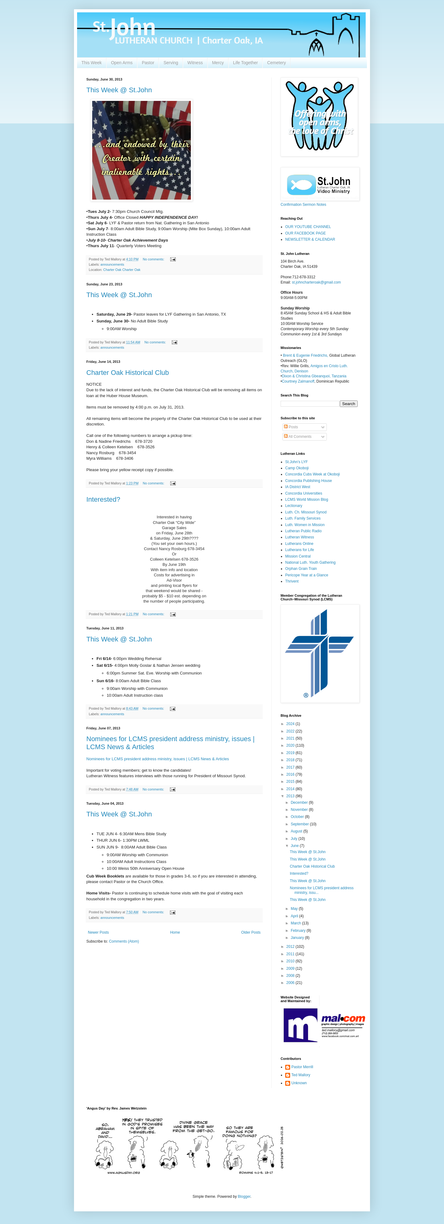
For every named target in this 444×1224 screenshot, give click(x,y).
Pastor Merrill (302, 1067)
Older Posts (251, 932)
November (300, 809)
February (298, 930)
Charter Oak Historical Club (127, 372)
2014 (291, 789)
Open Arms (122, 62)
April (295, 916)
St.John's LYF (296, 462)
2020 (291, 745)
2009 (291, 968)
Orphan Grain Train (301, 568)
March (296, 923)
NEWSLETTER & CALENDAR (310, 239)
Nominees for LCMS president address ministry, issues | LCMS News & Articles (157, 759)
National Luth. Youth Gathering (310, 562)
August (297, 831)
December (300, 802)
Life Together (245, 62)
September (300, 824)
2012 (291, 946)
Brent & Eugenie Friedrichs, (306, 355)
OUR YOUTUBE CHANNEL (308, 227)
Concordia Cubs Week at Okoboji (312, 474)
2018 (291, 760)
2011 (291, 954)
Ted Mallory (300, 1075)
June (295, 846)
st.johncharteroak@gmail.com (316, 282)
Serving (170, 62)
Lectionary (293, 506)
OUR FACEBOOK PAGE (305, 233)
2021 (291, 738)
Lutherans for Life (299, 550)
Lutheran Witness (299, 537)
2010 (291, 961)
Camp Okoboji (297, 468)
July (294, 838)
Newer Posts (98, 932)
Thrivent (291, 581)
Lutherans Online (299, 543)
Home (175, 932)
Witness (195, 62)
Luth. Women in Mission (305, 525)
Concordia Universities (303, 493)
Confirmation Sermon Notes (303, 204)
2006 (291, 983)
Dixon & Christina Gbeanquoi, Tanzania (314, 376)
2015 (291, 781)
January (298, 938)
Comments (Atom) (124, 941)
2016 (291, 774)
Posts (291, 427)
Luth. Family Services (303, 518)
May (295, 909)
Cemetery (276, 62)
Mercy (218, 62)
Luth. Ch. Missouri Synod (306, 512)
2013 (291, 796)
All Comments (297, 436)
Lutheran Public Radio (303, 531)
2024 (291, 724)
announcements (112, 264)
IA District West (297, 487)
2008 (291, 975)
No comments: (154, 259)
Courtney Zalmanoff (298, 381)
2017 (291, 767)
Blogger (244, 1196)
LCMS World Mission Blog (306, 499)
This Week (91, 62)
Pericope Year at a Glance (306, 575)
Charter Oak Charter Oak (122, 270)
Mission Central (298, 556)
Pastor (148, 62)
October (298, 817)
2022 (291, 731)
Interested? (103, 499)
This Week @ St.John (119, 90)
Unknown (299, 1083)
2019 (291, 753)
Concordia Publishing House (308, 481)
